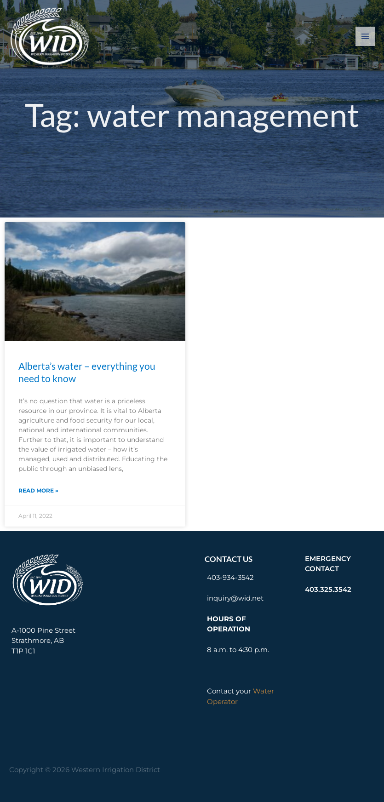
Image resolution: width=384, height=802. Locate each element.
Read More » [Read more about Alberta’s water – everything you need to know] (38, 490)
